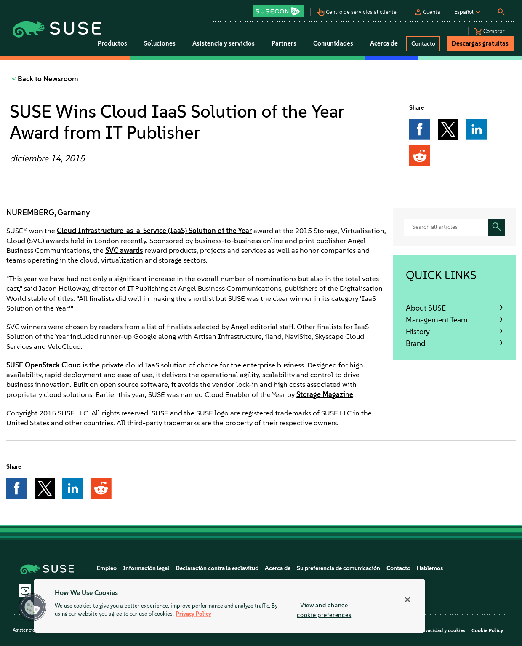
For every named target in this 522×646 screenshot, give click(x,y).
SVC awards (124, 250)
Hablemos (430, 568)
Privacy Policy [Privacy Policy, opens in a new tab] (193, 614)
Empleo (107, 568)
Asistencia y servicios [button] (223, 43)
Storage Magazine (324, 394)
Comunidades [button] (333, 43)
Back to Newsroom (47, 79)
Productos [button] (112, 43)
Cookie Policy (487, 630)
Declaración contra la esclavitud (217, 568)
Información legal (146, 568)
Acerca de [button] (384, 43)
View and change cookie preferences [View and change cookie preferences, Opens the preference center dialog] (324, 610)
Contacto (398, 568)
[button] (281, 8)
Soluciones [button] (160, 43)
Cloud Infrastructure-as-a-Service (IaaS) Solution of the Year (154, 230)
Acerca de (277, 568)
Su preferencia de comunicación (338, 568)
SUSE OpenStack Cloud (43, 365)
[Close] (407, 599)
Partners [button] (284, 43)
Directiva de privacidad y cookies (427, 630)
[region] (229, 606)
